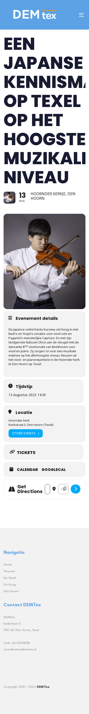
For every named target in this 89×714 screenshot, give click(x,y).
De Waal (10, 578)
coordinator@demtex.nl (20, 649)
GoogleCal (54, 470)
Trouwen (9, 571)
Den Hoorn (11, 591)
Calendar (27, 470)
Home (8, 564)
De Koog (10, 584)
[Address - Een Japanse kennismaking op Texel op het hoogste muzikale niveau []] (47, 489)
